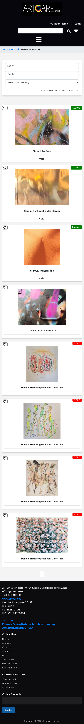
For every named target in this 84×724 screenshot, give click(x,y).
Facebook (9, 679)
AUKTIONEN (7, 651)
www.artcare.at (11, 598)
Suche (8, 710)
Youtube (8, 687)
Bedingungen (9, 667)
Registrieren (59, 23)
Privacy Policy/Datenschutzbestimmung (28, 624)
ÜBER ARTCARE (9, 663)
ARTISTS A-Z (8, 659)
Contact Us (8, 647)
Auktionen (7, 643)
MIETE (5, 655)
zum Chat (8, 620)
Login (76, 23)
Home (5, 639)
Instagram (9, 683)
